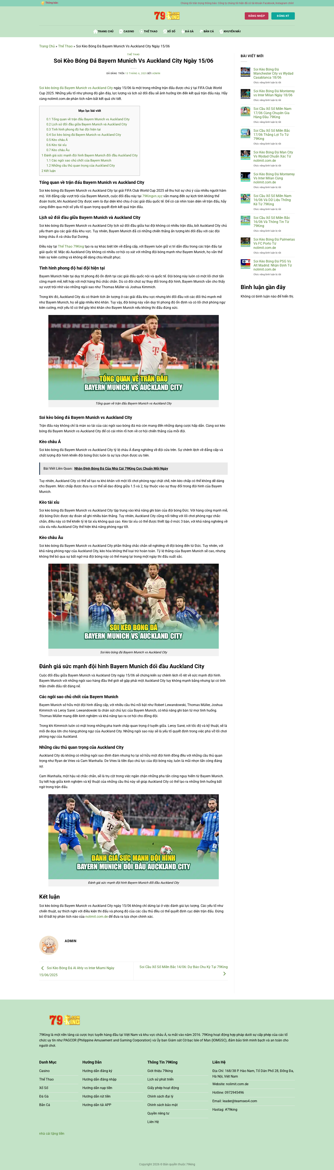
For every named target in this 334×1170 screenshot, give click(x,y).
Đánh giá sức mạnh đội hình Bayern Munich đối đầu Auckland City (90, 155)
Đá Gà (187, 31)
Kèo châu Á (57, 140)
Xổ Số (169, 31)
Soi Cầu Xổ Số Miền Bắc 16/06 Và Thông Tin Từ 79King (271, 222)
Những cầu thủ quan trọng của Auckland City (80, 165)
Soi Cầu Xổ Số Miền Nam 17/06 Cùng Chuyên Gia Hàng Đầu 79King (272, 113)
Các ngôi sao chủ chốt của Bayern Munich (78, 160)
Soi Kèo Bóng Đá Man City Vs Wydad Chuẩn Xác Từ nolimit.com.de (273, 156)
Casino (126, 31)
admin (156, 73)
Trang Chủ (103, 31)
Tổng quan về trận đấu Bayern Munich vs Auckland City (88, 119)
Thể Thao (148, 31)
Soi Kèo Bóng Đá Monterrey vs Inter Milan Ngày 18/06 (274, 93)
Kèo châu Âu (57, 150)
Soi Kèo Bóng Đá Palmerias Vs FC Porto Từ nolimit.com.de (274, 243)
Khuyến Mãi (230, 31)
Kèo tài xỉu (56, 145)
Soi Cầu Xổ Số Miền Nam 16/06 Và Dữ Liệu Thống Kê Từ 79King (272, 200)
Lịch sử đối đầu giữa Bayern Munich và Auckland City (86, 124)
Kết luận (49, 171)
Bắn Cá (206, 31)
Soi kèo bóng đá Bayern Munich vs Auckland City (83, 135)
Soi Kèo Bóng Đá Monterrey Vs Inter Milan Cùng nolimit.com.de (274, 178)
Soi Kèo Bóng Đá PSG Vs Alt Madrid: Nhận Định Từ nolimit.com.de (272, 265)
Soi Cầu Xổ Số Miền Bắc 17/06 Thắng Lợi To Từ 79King (271, 135)
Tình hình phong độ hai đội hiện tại (73, 129)
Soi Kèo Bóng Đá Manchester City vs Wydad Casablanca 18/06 (273, 73)
